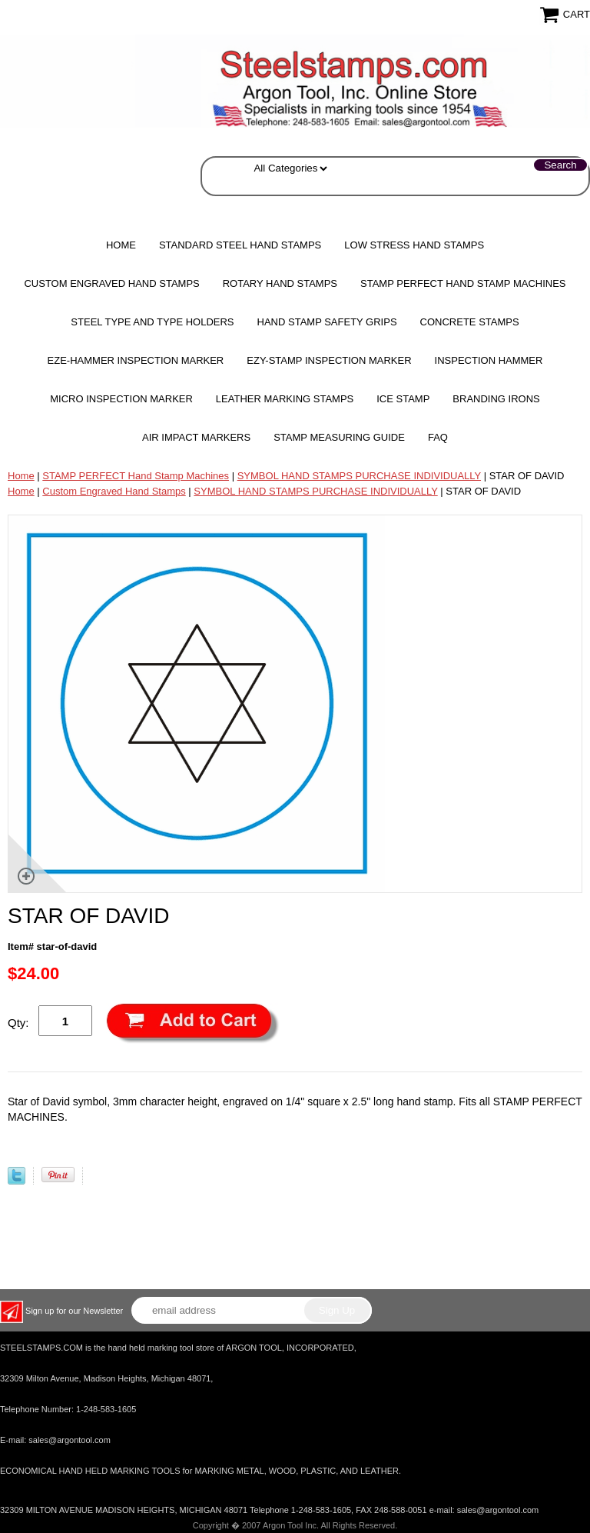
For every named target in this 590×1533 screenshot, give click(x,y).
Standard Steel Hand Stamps (240, 245)
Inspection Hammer (489, 360)
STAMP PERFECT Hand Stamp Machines (463, 283)
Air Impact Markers (196, 437)
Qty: (18, 1022)
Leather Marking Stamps (284, 399)
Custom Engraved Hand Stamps (111, 283)
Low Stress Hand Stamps (414, 245)
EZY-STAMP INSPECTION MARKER (329, 360)
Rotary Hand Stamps (280, 283)
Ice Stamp (402, 399)
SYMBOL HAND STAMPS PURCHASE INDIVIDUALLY (359, 476)
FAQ (438, 437)
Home (121, 245)
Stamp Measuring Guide (339, 437)
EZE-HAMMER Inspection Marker (136, 360)
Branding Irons (495, 399)
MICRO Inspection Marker (121, 399)
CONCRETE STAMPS (469, 322)
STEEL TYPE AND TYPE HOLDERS (152, 322)
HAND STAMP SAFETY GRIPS (327, 322)
